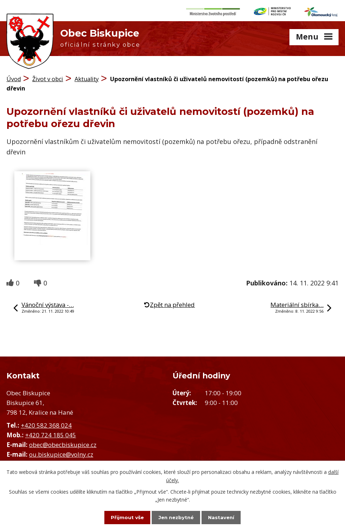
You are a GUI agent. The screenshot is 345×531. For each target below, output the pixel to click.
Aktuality (87, 77)
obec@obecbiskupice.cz (62, 442)
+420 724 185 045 (50, 433)
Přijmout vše (122, 517)
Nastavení (226, 517)
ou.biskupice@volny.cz (61, 452)
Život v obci (47, 77)
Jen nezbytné (176, 517)
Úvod (13, 77)
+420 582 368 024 (46, 423)
